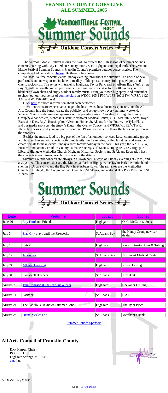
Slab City (29, 233)
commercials (67, 95)
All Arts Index (87, 387)
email (13, 362)
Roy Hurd (29, 221)
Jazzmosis (29, 255)
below (60, 73)
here (34, 103)
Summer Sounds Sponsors (83, 323)
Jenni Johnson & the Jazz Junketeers (47, 285)
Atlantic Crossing (34, 265)
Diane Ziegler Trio (35, 315)
